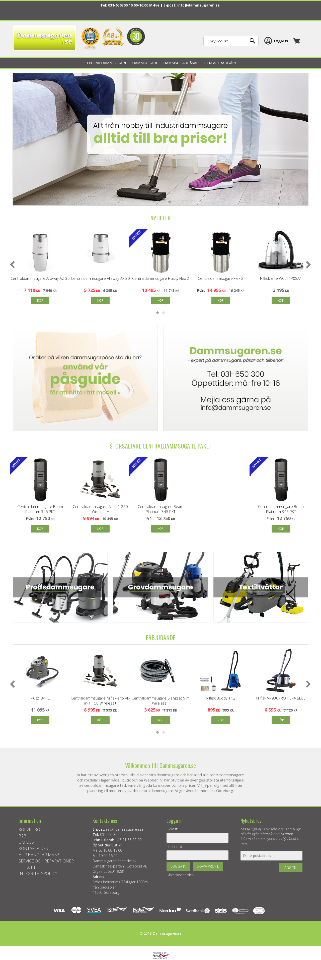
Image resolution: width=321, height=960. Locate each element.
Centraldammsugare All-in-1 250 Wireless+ (100, 509)
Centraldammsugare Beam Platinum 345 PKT (40, 509)
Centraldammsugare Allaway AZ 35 (40, 278)
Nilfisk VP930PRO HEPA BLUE (280, 698)
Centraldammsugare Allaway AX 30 (100, 278)
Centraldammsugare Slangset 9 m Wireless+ (161, 700)
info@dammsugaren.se (198, 5)
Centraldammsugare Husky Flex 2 (160, 278)
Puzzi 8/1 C (40, 698)
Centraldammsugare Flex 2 (221, 278)
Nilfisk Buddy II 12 (220, 698)
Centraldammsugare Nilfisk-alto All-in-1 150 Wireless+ (100, 700)
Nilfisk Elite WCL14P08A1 (281, 278)
